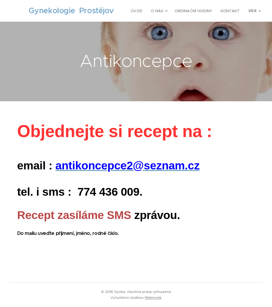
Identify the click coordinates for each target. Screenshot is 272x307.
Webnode (153, 297)
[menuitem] (143, 10)
